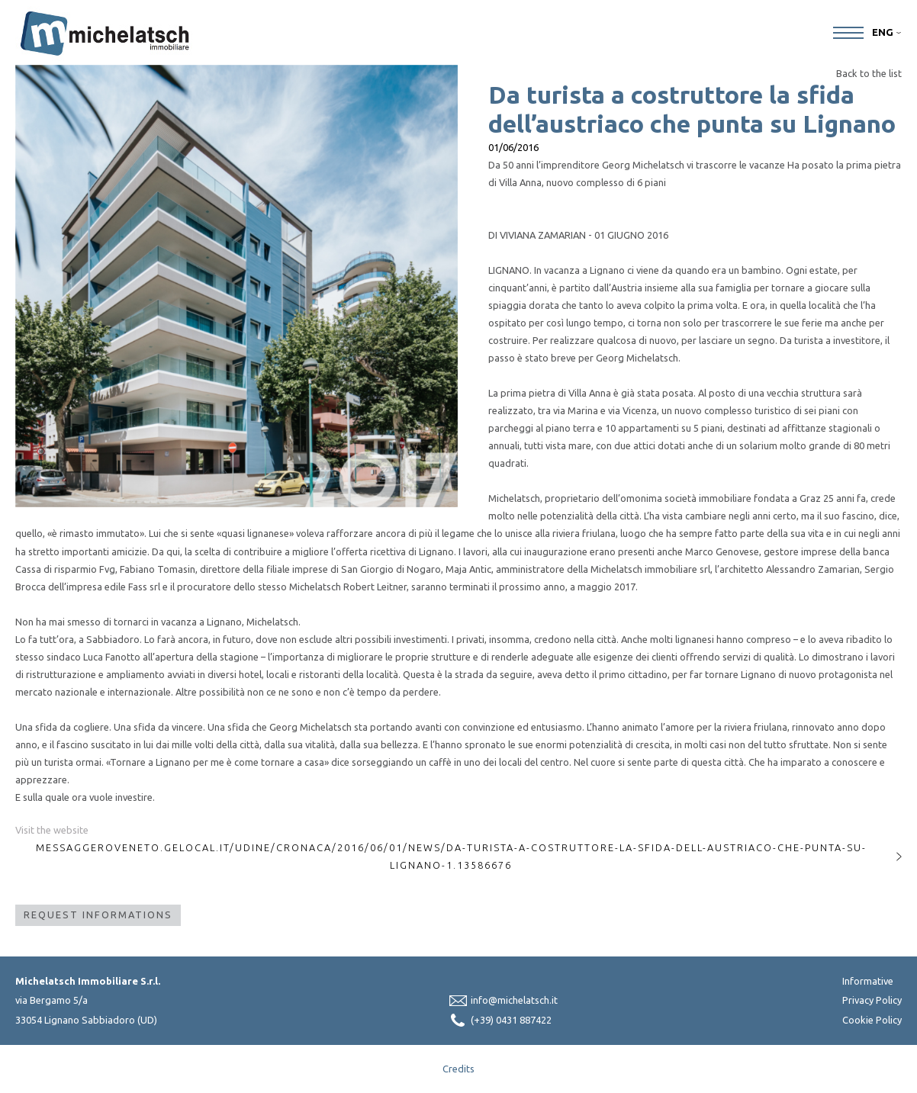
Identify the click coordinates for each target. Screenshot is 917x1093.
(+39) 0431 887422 (511, 1019)
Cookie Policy (872, 1019)
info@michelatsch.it (514, 1000)
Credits (458, 1068)
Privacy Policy (872, 1000)
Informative (867, 981)
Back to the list (869, 73)
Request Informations (98, 914)
